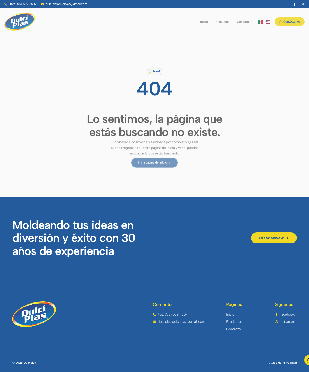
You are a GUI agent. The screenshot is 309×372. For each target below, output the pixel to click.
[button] (154, 72)
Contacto (243, 22)
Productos (222, 22)
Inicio (204, 22)
